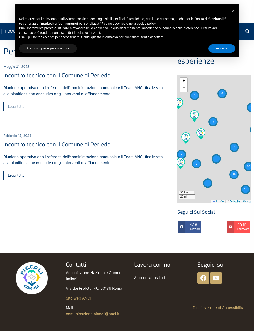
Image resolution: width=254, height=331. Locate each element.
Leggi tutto (16, 106)
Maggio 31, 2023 (16, 67)
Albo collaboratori (149, 277)
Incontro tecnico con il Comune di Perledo (57, 75)
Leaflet (218, 201)
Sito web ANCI (78, 298)
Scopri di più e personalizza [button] (48, 48)
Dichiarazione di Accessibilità (218, 307)
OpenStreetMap (239, 201)
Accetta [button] (222, 48)
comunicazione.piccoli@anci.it (92, 313)
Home (10, 31)
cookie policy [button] (146, 23)
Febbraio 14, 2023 (17, 136)
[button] (222, 93)
